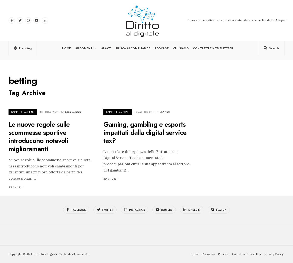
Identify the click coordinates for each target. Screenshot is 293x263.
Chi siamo (181, 48)
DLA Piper (165, 111)
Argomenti (84, 48)
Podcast (161, 48)
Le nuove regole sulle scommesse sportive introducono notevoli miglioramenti (39, 136)
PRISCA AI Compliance (133, 48)
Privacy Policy (273, 254)
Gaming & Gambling (22, 111)
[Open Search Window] (271, 49)
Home (66, 48)
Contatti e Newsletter (213, 48)
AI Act (106, 48)
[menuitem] (86, 48)
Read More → (16, 187)
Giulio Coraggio (73, 111)
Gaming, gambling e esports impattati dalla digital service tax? (144, 132)
